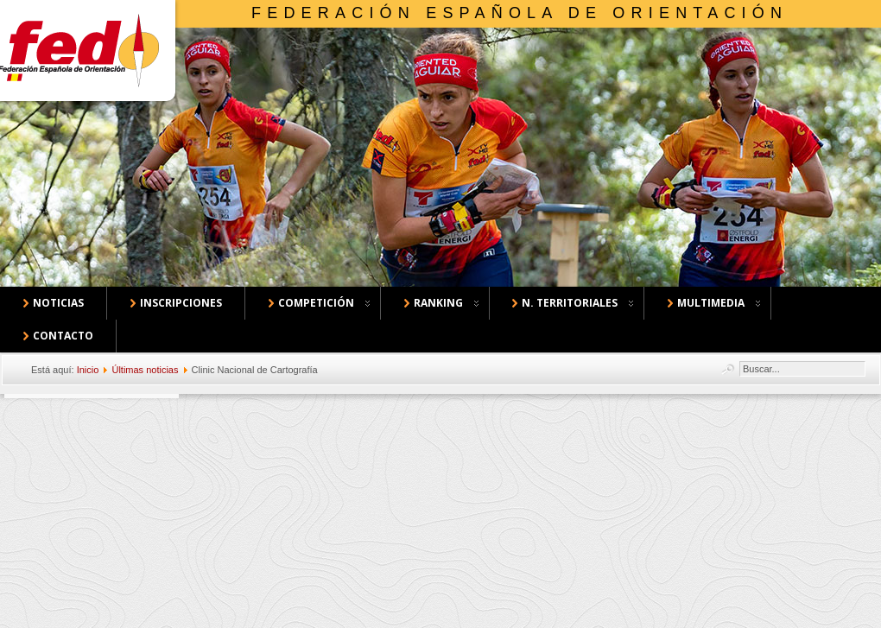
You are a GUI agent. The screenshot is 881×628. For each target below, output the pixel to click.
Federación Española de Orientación (519, 13)
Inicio (88, 370)
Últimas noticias (144, 370)
